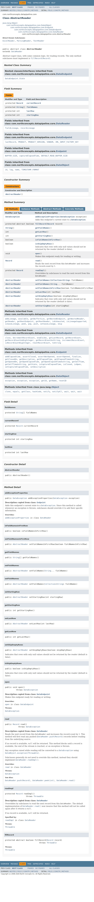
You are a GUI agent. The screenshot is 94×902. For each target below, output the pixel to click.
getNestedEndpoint (56, 319)
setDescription (38, 367)
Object (55, 387)
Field (19, 10)
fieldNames (32, 107)
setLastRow (40, 292)
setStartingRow (43, 306)
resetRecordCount (41, 343)
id (6, 170)
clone (8, 392)
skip (60, 324)
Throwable (38, 796)
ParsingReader (24, 41)
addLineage (10, 319)
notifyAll (57, 392)
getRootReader (43, 321)
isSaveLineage (12, 324)
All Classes (54, 7)
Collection (56, 280)
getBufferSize (37, 319)
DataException (12, 217)
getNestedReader (75, 319)
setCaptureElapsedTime (16, 367)
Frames (30, 7)
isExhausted (58, 321)
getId (44, 381)
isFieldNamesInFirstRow (47, 240)
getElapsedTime (44, 359)
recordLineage (27, 128)
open (37, 253)
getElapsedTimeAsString (66, 359)
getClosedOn (11, 359)
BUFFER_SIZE (11, 156)
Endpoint (61, 151)
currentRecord (34, 103)
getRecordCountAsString (48, 340)
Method (34, 10)
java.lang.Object (10, 23)
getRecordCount (73, 338)
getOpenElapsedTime (29, 362)
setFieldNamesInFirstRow (47, 288)
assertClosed (29, 357)
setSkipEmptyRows (44, 296)
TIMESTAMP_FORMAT (30, 170)
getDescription (27, 359)
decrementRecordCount (24, 338)
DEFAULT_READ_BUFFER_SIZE (54, 156)
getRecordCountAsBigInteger (19, 340)
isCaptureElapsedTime (50, 364)
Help (53, 3)
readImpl (39, 270)
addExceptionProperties (47, 217)
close (8, 338)
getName (53, 381)
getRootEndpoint (25, 321)
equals (16, 392)
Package (14, 3)
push (36, 324)
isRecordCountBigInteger (17, 343)
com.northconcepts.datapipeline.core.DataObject (29, 25)
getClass (25, 392)
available (23, 319)
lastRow (30, 111)
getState (32, 364)
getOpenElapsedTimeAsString (55, 362)
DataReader (16, 51)
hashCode (37, 392)
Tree (29, 3)
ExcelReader (9, 41)
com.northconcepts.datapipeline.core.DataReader (41, 32)
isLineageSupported (76, 321)
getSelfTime (78, 362)
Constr (26, 10)
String (19, 107)
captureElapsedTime (29, 156)
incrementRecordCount (73, 340)
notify (46, 392)
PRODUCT (22, 142)
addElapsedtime (12, 357)
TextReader (38, 41)
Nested (12, 10)
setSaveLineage (48, 324)
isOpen (77, 364)
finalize (76, 357)
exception (10, 381)
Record (19, 103)
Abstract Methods (52, 209)
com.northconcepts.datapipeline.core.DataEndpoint (37, 30)
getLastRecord (56, 338)
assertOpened (63, 357)
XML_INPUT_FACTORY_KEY (67, 142)
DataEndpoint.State (15, 78)
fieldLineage (11, 128)
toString (56, 343)
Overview (5, 3)
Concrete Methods (74, 209)
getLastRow (40, 232)
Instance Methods (30, 209)
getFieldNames (42, 228)
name (17, 170)
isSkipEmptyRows (43, 244)
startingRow (33, 115)
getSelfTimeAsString (15, 364)
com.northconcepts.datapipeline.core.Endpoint (31, 27)
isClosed (67, 364)
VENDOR (50, 142)
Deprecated (38, 3)
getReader (10, 321)
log (11, 170)
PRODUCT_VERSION (36, 142)
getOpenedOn (11, 362)
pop (29, 324)
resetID (62, 381)
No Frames (40, 7)
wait (66, 392)
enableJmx (42, 338)
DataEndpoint (64, 74)
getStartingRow (43, 236)
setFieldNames (42, 280)
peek (23, 324)
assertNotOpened (46, 357)
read (37, 261)
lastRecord (10, 142)
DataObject (62, 165)
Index (47, 3)
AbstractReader (13, 194)
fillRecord (40, 224)
